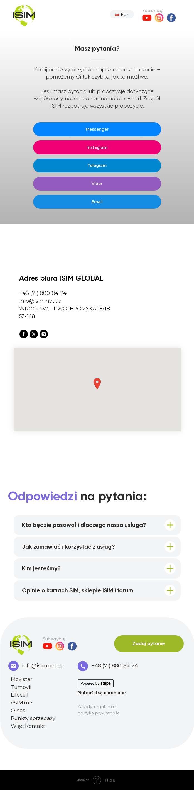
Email (97, 201)
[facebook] (23, 334)
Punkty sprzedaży (33, 718)
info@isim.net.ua (43, 666)
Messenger (97, 129)
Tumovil (21, 687)
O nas (18, 711)
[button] (97, 384)
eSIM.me (21, 703)
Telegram (97, 165)
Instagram (97, 147)
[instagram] (44, 334)
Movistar (21, 679)
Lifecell (19, 695)
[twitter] (34, 334)
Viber (97, 183)
